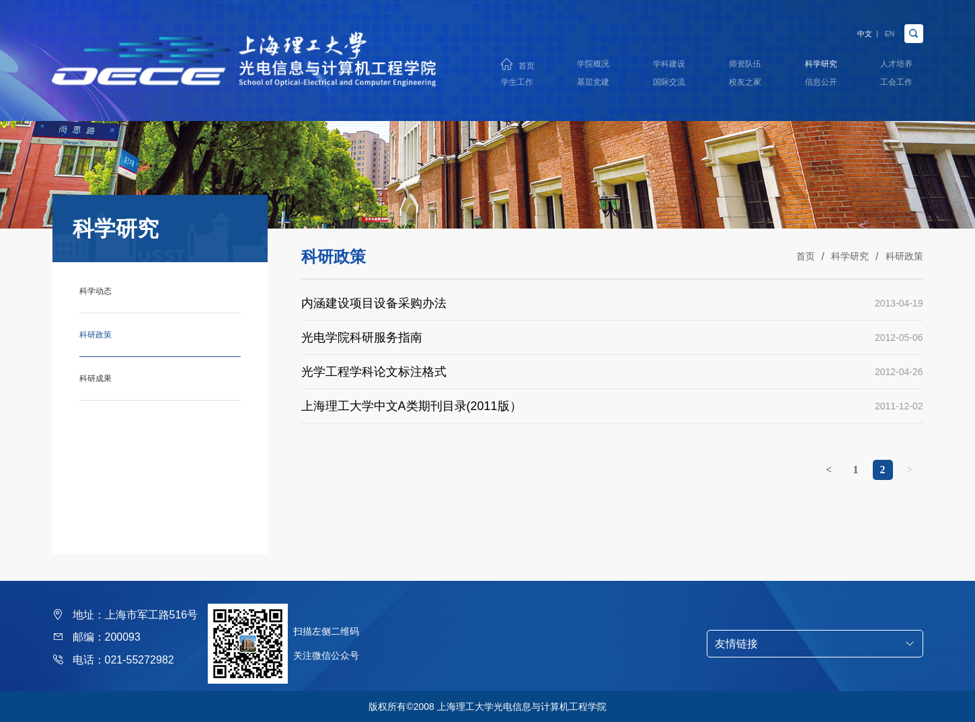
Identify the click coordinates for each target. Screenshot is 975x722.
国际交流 (669, 86)
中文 (848, 26)
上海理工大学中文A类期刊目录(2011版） (411, 406)
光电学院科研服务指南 (361, 337)
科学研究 (820, 61)
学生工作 (517, 86)
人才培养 (896, 61)
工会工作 (896, 86)
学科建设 (669, 61)
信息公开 (820, 86)
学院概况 (593, 61)
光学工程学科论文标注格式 (373, 371)
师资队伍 (745, 61)
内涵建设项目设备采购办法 (373, 303)
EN (884, 26)
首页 (526, 62)
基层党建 (593, 86)
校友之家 (745, 86)
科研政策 (904, 256)
